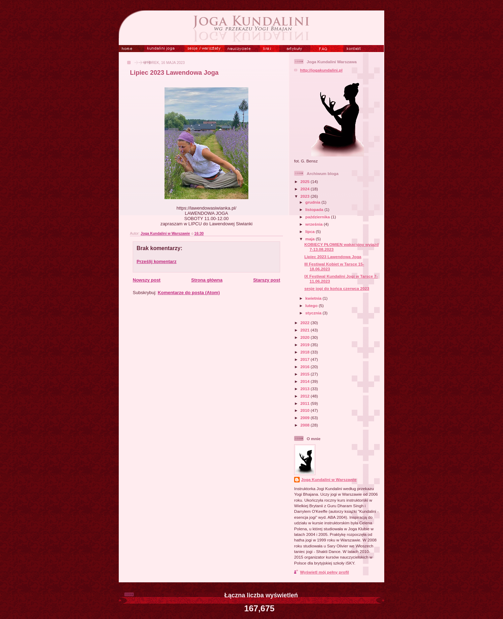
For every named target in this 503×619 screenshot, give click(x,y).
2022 (305, 322)
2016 (305, 366)
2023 (305, 196)
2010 (305, 410)
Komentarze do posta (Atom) (189, 292)
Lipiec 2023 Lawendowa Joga (332, 256)
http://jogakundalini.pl (321, 70)
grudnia (313, 202)
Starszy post (266, 280)
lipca (310, 231)
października (318, 216)
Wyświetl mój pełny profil (324, 572)
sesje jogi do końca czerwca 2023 (336, 288)
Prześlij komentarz (156, 261)
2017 (305, 359)
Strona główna (207, 280)
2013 (305, 388)
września (314, 224)
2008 (305, 425)
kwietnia (313, 298)
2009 (305, 417)
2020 (305, 337)
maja (310, 238)
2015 (305, 374)
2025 (305, 181)
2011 (305, 403)
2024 (305, 189)
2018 (305, 352)
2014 (305, 381)
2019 (305, 344)
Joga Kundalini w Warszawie (329, 479)
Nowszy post (146, 280)
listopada (315, 209)
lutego (312, 305)
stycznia (313, 313)
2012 (305, 396)
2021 (305, 330)
